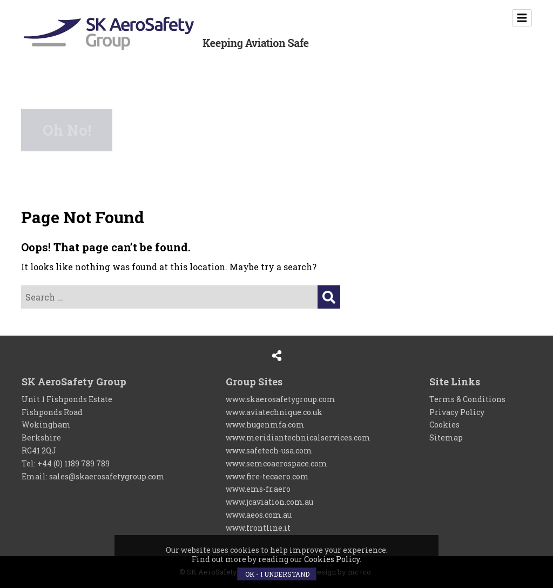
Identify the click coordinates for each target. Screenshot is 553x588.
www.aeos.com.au (259, 515)
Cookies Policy (332, 559)
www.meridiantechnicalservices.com (298, 437)
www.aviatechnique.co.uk (274, 412)
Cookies (444, 424)
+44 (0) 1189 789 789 (73, 463)
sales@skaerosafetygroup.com (107, 476)
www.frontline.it (258, 528)
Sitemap (446, 437)
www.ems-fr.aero (258, 489)
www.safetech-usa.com (269, 450)
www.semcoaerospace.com (276, 463)
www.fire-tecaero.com (267, 476)
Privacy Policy (456, 412)
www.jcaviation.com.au (269, 502)
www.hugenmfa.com (265, 424)
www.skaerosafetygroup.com (280, 399)
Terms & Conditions (467, 399)
